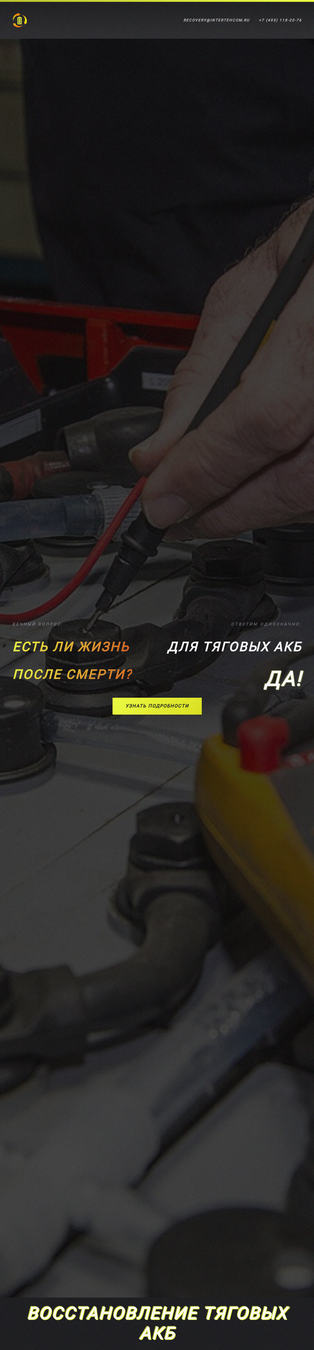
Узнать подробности (157, 706)
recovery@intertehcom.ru (216, 20)
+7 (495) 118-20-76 (280, 20)
